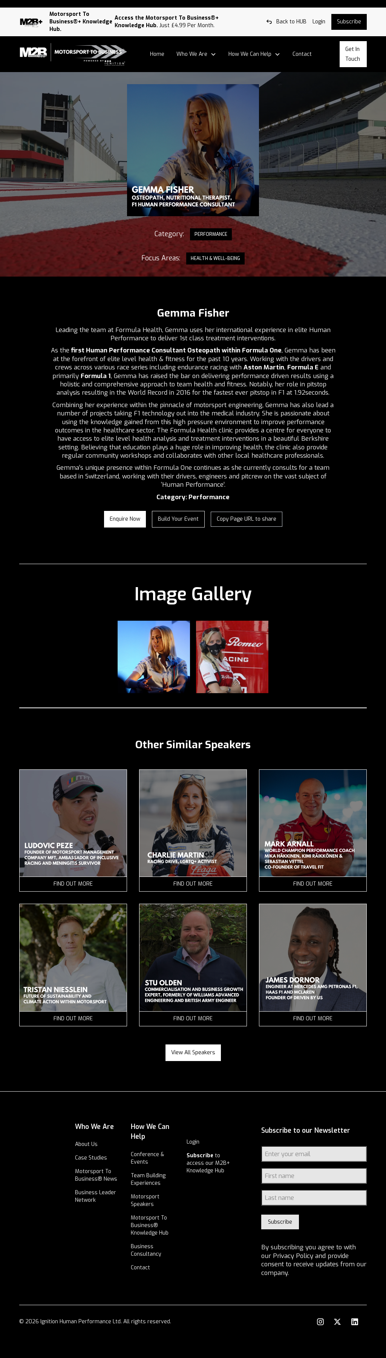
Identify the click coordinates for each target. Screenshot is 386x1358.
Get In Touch (352, 54)
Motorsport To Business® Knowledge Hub (161, 1229)
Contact (302, 54)
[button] (196, 54)
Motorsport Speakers (157, 1200)
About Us (105, 1154)
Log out (9, 3)
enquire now (125, 519)
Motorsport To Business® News (112, 1189)
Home (157, 54)
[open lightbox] (154, 657)
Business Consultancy (158, 1257)
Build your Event (178, 519)
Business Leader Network (105, 1218)
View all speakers (193, 1052)
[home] (73, 54)
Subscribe (349, 21)
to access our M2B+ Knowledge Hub (210, 1170)
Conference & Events (159, 1158)
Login (199, 1142)
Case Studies (110, 1168)
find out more (73, 883)
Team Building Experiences (160, 1179)
